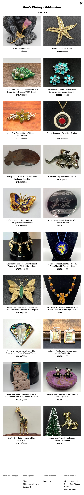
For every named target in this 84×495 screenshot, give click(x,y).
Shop (25, 481)
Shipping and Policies (31, 484)
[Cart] (81, 3)
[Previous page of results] (38, 452)
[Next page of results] (46, 452)
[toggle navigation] (4, 3)
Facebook (47, 481)
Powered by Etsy (70, 490)
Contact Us (27, 487)
